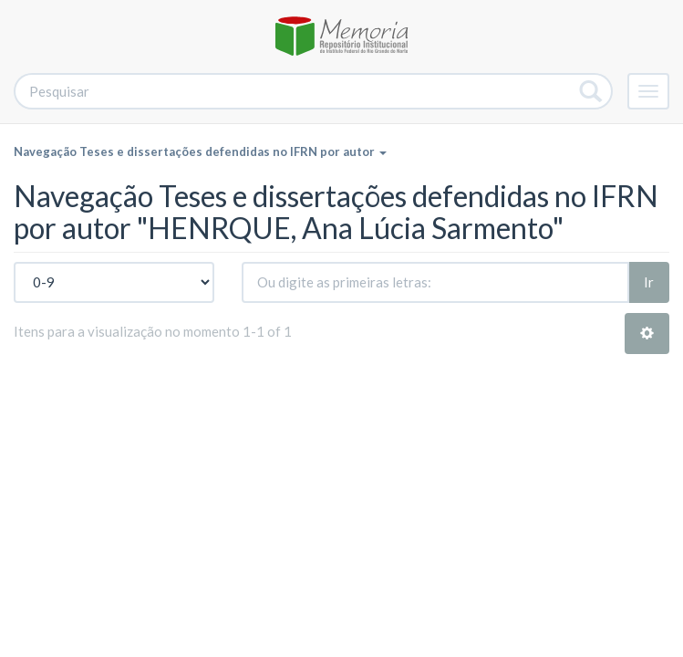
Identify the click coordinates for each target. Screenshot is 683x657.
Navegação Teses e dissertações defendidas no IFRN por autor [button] (200, 151)
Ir (649, 282)
